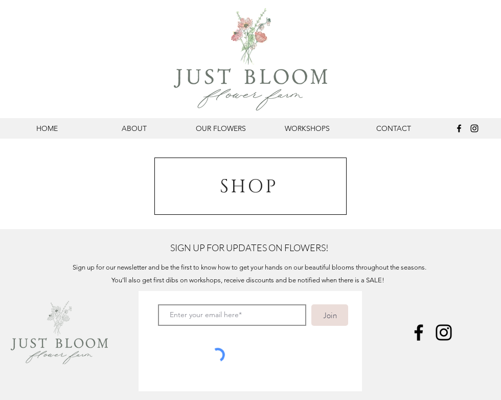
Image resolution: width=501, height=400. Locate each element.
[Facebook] (459, 128)
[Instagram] (474, 128)
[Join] (329, 315)
